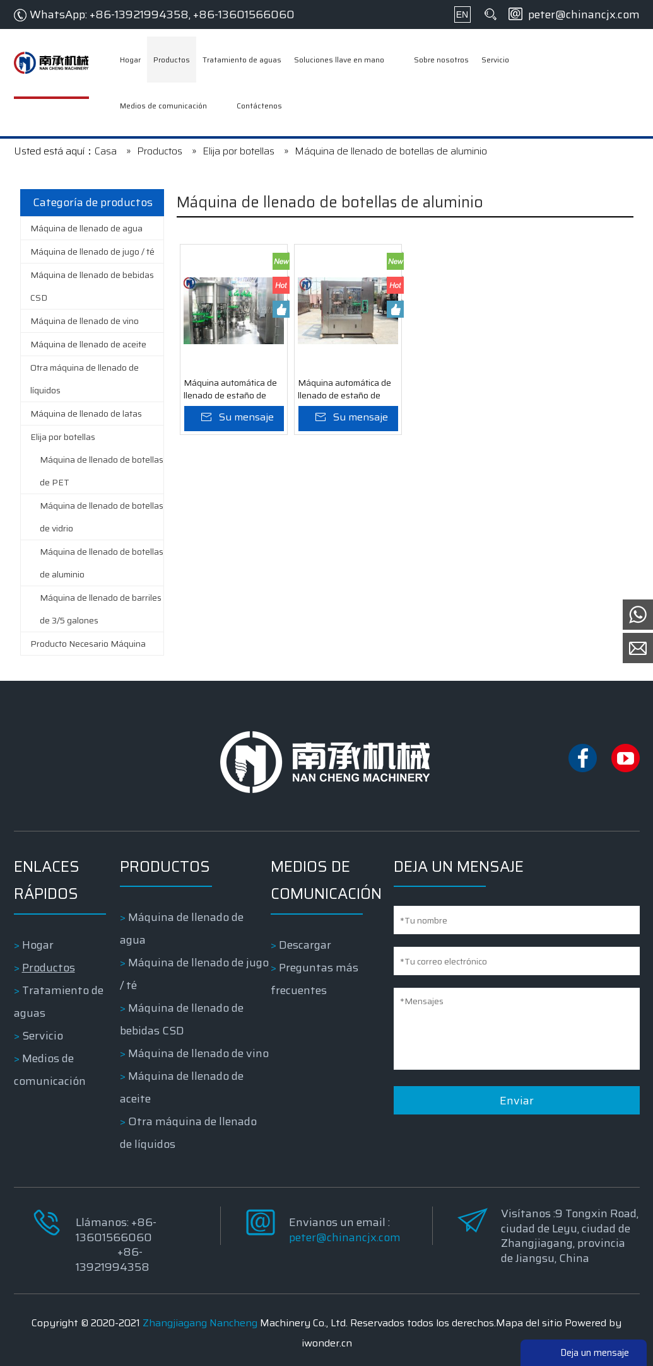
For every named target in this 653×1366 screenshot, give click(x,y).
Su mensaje (246, 417)
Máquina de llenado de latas (86, 413)
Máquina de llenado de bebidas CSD (92, 286)
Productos (48, 967)
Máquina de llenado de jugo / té (92, 251)
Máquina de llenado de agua (86, 228)
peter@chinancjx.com (584, 14)
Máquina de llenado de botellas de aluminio (101, 563)
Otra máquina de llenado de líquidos (84, 379)
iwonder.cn (327, 1343)
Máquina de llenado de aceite (88, 344)
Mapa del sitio (529, 1323)
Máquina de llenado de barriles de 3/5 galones (101, 609)
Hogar (38, 945)
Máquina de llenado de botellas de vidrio (101, 517)
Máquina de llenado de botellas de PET (101, 471)
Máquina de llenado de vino (84, 321)
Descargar (305, 945)
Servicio (42, 1036)
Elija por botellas (62, 437)
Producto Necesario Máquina (88, 644)
